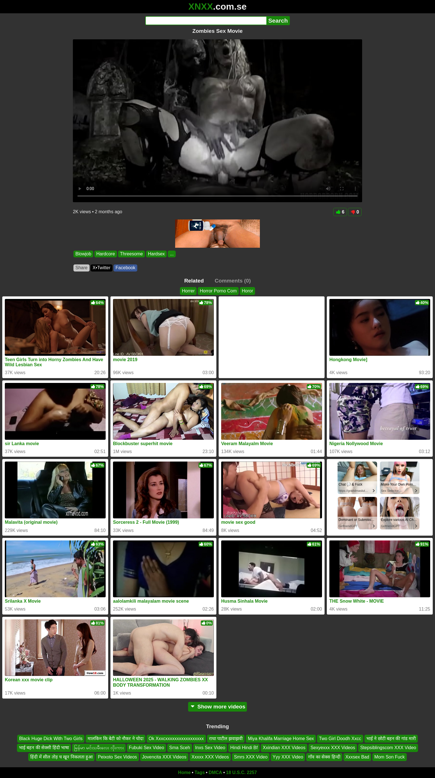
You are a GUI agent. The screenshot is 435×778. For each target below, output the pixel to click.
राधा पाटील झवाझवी (226, 738)
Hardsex (156, 253)
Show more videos (217, 707)
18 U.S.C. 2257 (241, 772)
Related (194, 281)
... (171, 253)
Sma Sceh (179, 747)
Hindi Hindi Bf (244, 747)
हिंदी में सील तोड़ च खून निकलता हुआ (61, 756)
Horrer (188, 290)
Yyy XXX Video (288, 756)
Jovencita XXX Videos (164, 756)
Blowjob (83, 253)
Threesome (131, 253)
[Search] (205, 20)
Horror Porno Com (218, 290)
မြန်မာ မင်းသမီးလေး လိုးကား (99, 747)
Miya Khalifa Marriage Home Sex (281, 738)
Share (81, 267)
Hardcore (105, 253)
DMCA (215, 772)
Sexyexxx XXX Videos (332, 747)
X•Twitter (101, 267)
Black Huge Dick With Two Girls (51, 738)
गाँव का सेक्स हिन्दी (324, 756)
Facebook (125, 267)
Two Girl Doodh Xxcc (340, 738)
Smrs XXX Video (250, 756)
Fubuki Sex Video (146, 747)
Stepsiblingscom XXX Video (388, 747)
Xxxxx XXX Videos (210, 756)
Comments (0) (233, 281)
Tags (200, 772)
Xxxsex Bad (357, 756)
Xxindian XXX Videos (284, 747)
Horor (247, 290)
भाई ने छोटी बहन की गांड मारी (391, 738)
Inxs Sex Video (210, 747)
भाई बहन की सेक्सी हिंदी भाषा (44, 747)
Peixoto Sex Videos (117, 756)
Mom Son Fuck (389, 756)
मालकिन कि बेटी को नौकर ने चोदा (115, 738)
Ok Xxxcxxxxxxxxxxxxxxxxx (176, 738)
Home (184, 772)
